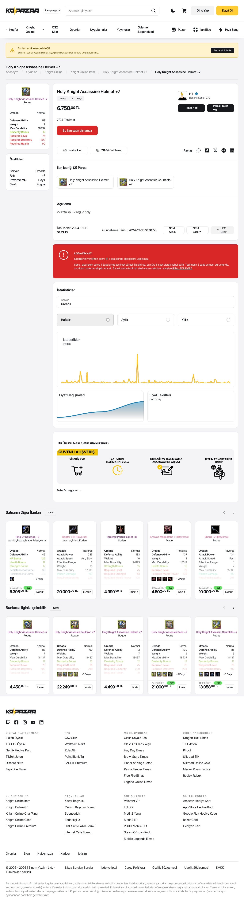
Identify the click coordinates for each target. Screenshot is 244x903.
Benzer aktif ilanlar (223, 50)
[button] (233, 512)
